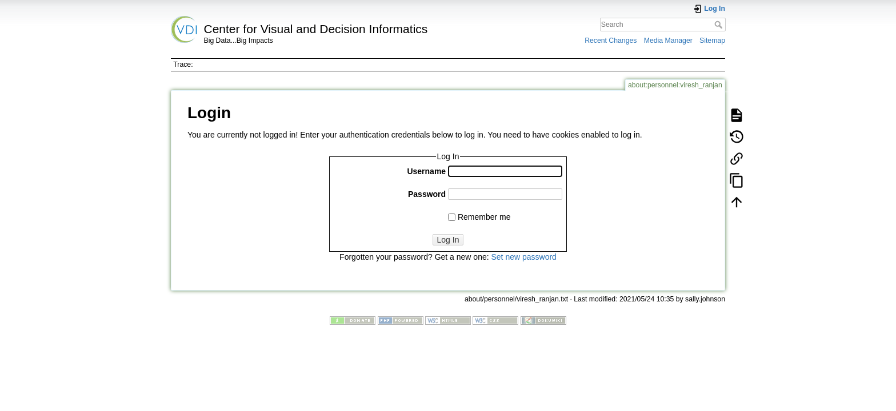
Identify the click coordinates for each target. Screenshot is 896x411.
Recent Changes (611, 41)
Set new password (523, 256)
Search (719, 25)
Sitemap (712, 41)
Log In (448, 239)
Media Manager (668, 41)
